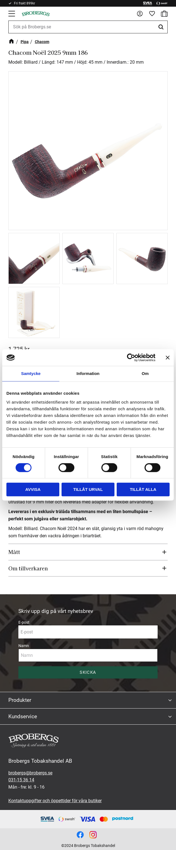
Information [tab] (88, 373)
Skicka (88, 672)
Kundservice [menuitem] (22, 716)
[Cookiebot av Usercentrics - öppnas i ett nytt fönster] (131, 357)
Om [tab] (145, 373)
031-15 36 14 (21, 779)
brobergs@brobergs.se (30, 773)
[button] (12, 13)
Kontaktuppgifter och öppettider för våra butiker (55, 800)
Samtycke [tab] (31, 373)
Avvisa (33, 489)
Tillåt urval (88, 489)
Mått (14, 551)
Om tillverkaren (28, 568)
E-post (24, 622)
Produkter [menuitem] (19, 700)
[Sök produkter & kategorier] (88, 27)
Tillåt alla (143, 489)
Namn (23, 645)
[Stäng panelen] (168, 357)
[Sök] (161, 27)
